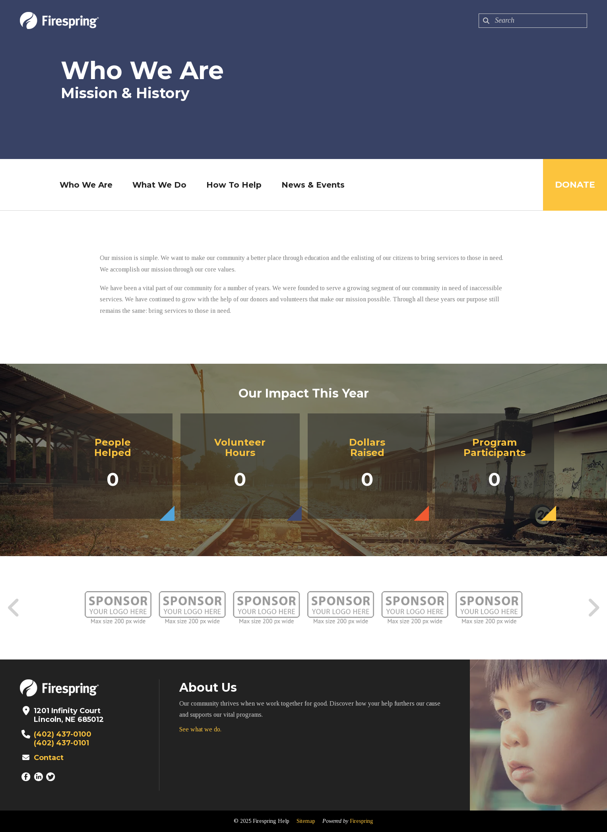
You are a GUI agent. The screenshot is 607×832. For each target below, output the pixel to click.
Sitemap (306, 821)
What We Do (159, 185)
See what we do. (200, 729)
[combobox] (533, 21)
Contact (49, 757)
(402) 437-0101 (61, 743)
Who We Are (86, 185)
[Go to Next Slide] (593, 608)
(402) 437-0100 (62, 734)
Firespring (361, 821)
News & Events (313, 185)
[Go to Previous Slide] (13, 608)
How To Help (234, 185)
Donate (575, 184)
